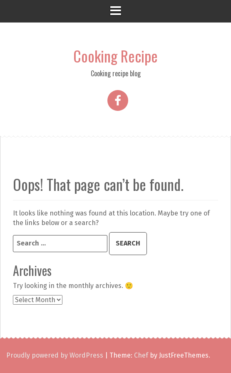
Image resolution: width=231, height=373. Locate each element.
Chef (141, 355)
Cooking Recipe (115, 56)
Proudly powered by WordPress (54, 355)
